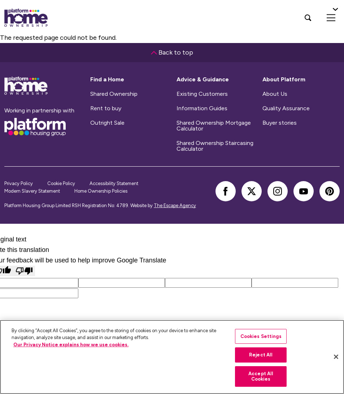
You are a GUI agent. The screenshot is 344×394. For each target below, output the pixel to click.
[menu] (331, 17)
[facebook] (225, 191)
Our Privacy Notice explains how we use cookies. (71, 344)
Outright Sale (107, 123)
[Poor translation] (24, 271)
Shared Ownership (114, 94)
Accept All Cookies (260, 376)
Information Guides (202, 108)
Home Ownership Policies (100, 191)
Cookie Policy (61, 183)
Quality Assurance (286, 108)
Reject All (261, 354)
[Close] (336, 357)
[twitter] (251, 191)
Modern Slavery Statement (32, 191)
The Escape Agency (175, 205)
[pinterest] (329, 191)
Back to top (172, 52)
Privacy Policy (18, 183)
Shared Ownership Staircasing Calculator (215, 146)
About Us (274, 94)
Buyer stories (279, 123)
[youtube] (303, 191)
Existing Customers (202, 94)
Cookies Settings (261, 336)
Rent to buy (105, 108)
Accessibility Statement (114, 183)
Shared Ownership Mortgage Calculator (214, 126)
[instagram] (277, 191)
